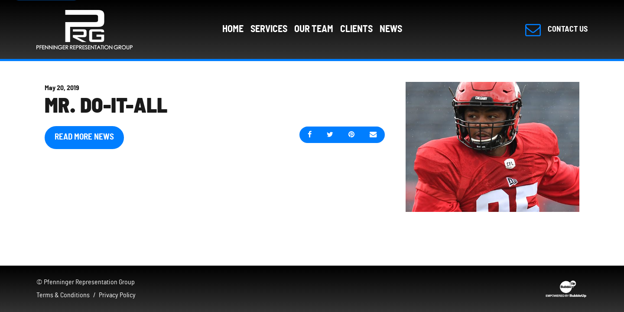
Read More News (84, 137)
